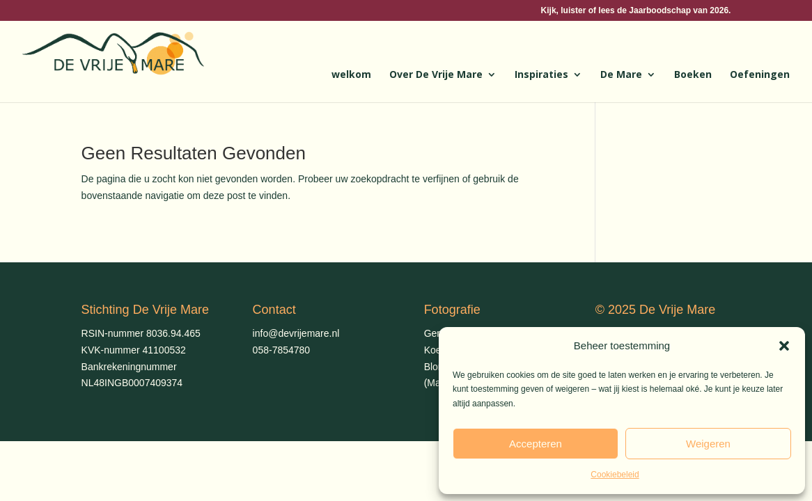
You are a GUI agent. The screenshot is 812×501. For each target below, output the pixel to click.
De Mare (621, 75)
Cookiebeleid (615, 474)
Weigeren (708, 444)
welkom (351, 75)
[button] (784, 346)
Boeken (693, 75)
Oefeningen (760, 75)
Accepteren (535, 444)
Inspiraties (541, 75)
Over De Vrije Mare (436, 75)
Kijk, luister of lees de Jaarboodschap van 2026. (636, 10)
